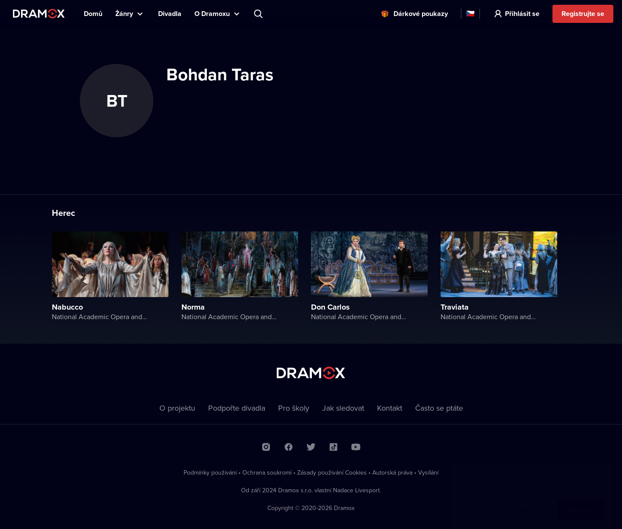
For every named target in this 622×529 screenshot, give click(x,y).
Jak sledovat (343, 407)
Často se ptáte (439, 407)
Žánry (124, 14)
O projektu (177, 407)
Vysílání (428, 472)
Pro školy (293, 407)
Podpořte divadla (236, 407)
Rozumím (581, 502)
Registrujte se (583, 14)
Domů (93, 14)
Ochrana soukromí (267, 472)
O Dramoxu (212, 14)
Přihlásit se (522, 14)
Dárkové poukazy (421, 14)
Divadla (169, 14)
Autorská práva (392, 472)
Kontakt (389, 407)
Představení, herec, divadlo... (259, 14)
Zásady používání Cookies (332, 472)
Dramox (39, 13)
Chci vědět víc (521, 502)
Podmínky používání (210, 472)
